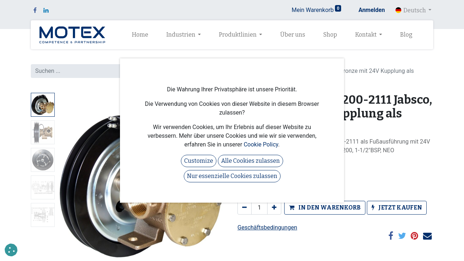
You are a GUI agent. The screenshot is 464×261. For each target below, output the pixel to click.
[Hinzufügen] (274, 208)
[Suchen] (219, 71)
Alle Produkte (254, 62)
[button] (324, 208)
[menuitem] (140, 34)
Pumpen (290, 62)
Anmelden (372, 10)
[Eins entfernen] (244, 208)
